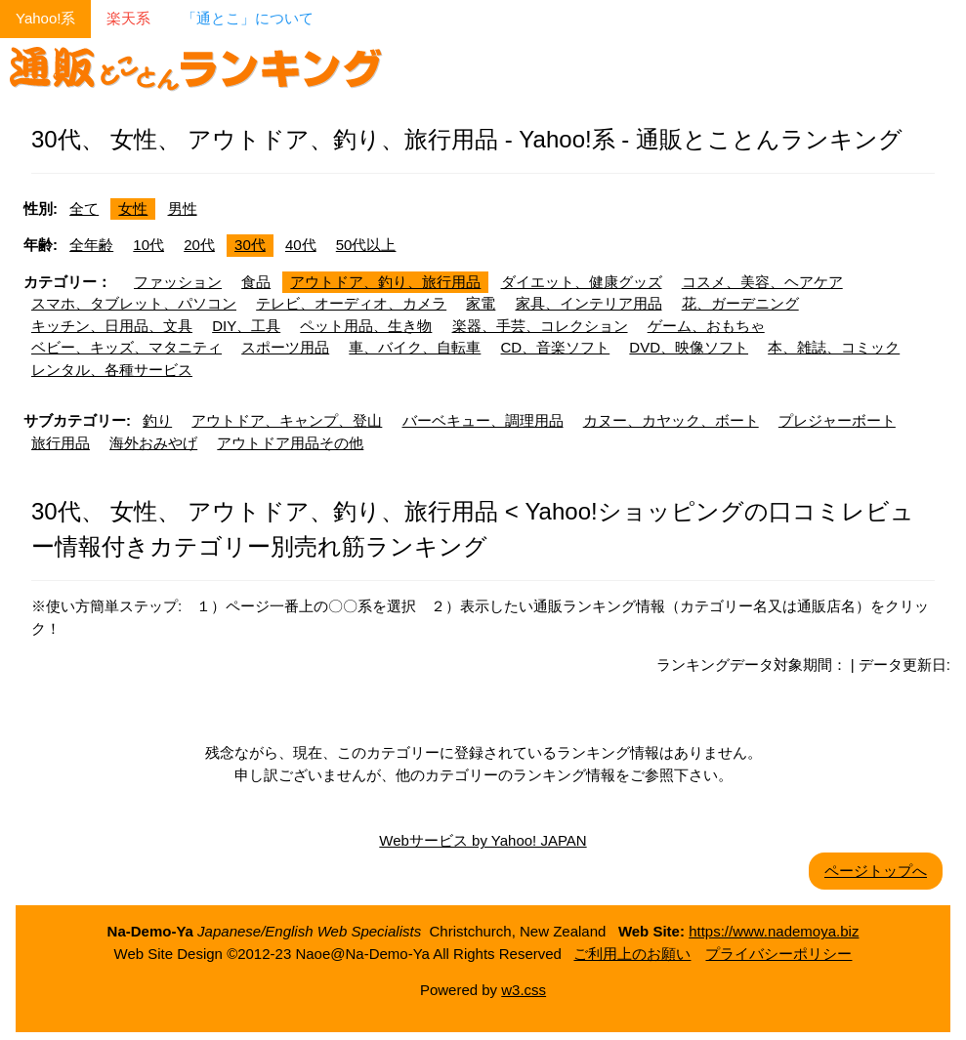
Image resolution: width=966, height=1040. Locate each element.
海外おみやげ (153, 443)
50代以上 (366, 244)
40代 (300, 244)
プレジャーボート (837, 420)
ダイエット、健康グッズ (581, 281)
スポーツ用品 (285, 347)
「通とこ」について (248, 18)
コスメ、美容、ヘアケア (762, 281)
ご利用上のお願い (632, 953)
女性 (132, 208)
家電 (480, 303)
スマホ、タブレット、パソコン (133, 303)
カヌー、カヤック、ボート (671, 420)
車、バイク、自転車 (415, 347)
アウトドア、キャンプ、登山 (286, 420)
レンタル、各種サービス (111, 369)
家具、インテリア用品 (589, 303)
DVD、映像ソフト (688, 347)
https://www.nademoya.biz (774, 931)
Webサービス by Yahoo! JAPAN (482, 840)
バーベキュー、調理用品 (483, 420)
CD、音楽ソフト (555, 347)
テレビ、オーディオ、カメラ (351, 303)
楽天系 (128, 18)
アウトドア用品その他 (290, 443)
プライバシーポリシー (778, 953)
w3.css (523, 989)
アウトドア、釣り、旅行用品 (385, 281)
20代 (199, 244)
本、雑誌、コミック (834, 347)
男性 (182, 208)
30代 (250, 244)
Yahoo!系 (45, 18)
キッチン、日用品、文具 (111, 325)
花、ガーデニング (740, 303)
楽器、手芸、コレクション (540, 325)
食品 (256, 281)
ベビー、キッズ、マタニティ (126, 347)
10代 (148, 244)
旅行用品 (60, 443)
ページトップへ (875, 870)
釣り (157, 420)
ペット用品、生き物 (366, 325)
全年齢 (91, 244)
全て (84, 208)
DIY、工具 (246, 325)
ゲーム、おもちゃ (706, 325)
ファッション (178, 281)
